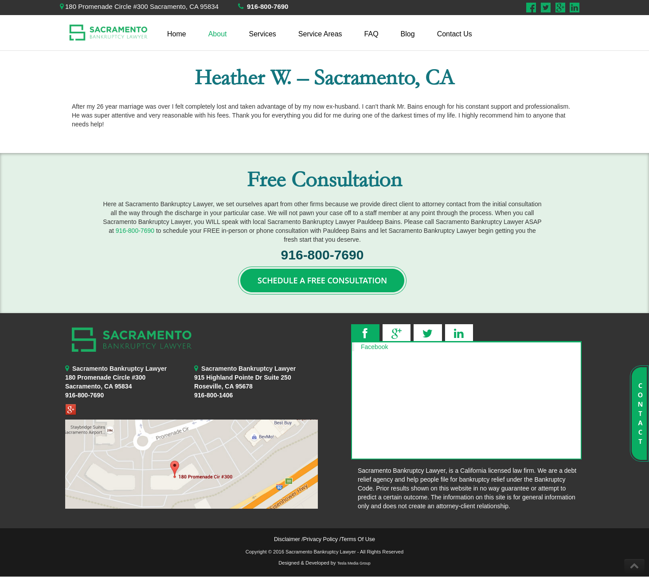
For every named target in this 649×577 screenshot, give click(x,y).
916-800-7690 (267, 6)
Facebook (374, 346)
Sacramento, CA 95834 (98, 386)
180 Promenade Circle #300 (105, 377)
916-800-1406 (213, 395)
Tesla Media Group (354, 563)
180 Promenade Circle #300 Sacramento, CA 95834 (142, 6)
